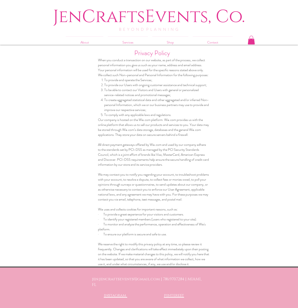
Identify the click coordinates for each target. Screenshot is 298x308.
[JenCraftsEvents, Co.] (149, 17)
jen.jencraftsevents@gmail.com (126, 279)
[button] (251, 40)
